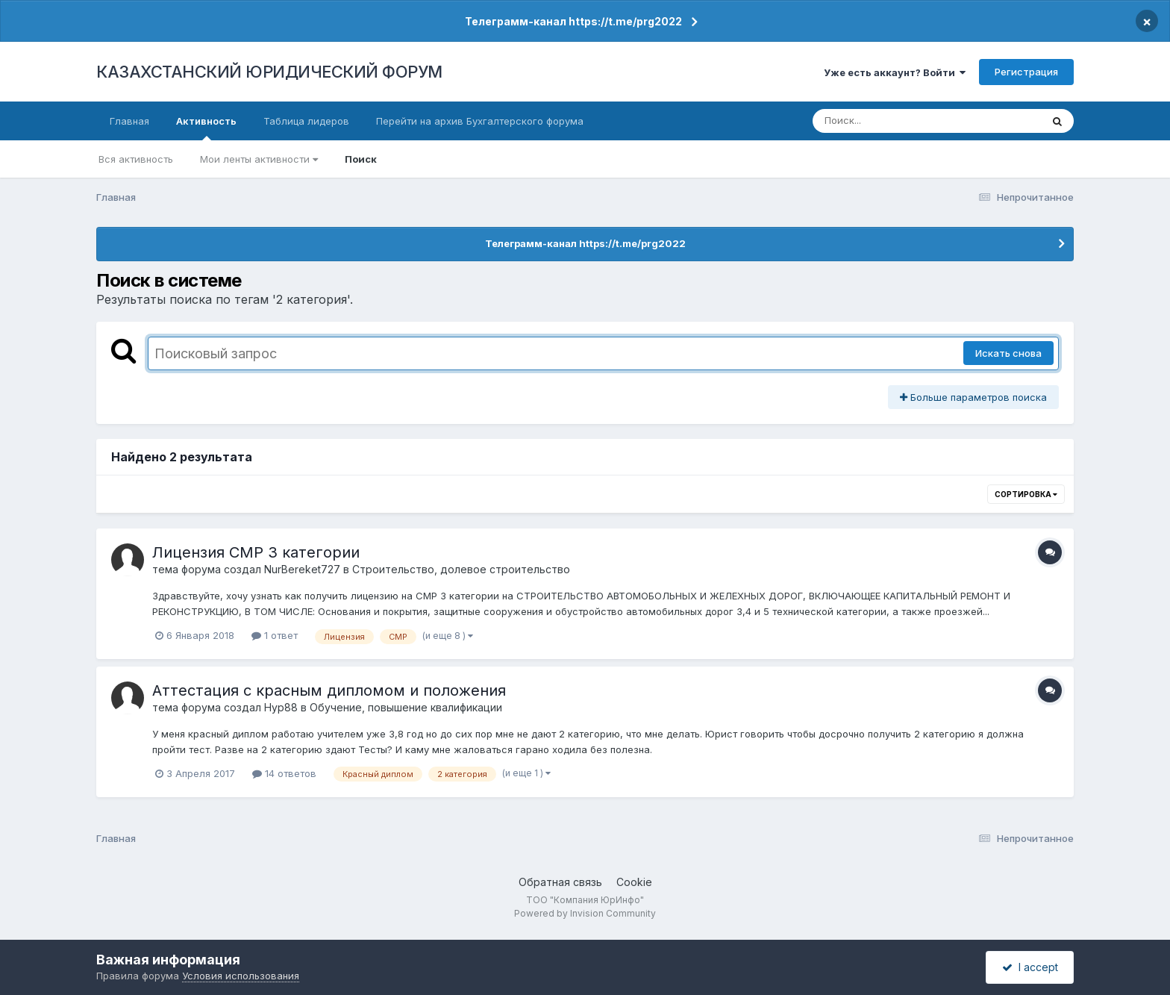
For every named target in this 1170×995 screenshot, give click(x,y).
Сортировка (1026, 494)
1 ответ (274, 635)
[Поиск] (898, 121)
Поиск (361, 159)
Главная (129, 121)
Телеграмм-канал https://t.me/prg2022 (573, 21)
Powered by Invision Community (585, 913)
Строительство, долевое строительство (461, 569)
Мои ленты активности (259, 159)
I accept (1030, 967)
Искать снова (1008, 353)
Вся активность (135, 159)
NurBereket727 (302, 569)
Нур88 (281, 707)
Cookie (634, 882)
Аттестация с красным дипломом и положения (329, 690)
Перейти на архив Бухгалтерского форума (480, 121)
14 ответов (284, 773)
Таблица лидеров (306, 121)
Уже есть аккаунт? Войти (895, 72)
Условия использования (240, 976)
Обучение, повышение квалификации (406, 707)
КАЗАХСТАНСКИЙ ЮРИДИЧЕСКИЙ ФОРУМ (269, 71)
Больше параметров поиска (973, 397)
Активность (206, 127)
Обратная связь (560, 882)
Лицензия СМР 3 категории (256, 552)
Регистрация (1026, 72)
